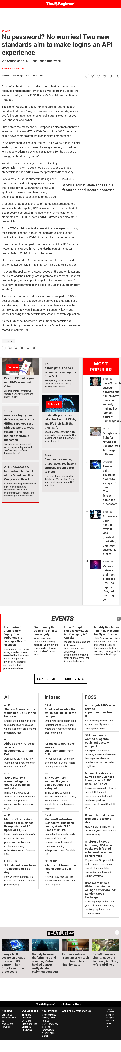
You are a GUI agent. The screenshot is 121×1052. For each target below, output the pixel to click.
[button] (119, 619)
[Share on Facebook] (87, 75)
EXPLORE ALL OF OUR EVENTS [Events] (60, 679)
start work (33, 135)
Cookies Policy (49, 1015)
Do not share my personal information (50, 1027)
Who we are (7, 1024)
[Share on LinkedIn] (99, 75)
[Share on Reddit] (111, 75)
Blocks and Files (29, 1024)
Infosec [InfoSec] (52, 697)
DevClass (26, 1021)
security (8, 341)
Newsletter (7, 1027)
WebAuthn (8, 163)
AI (6, 697)
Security (6, 30)
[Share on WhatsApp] (117, 75)
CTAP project (32, 260)
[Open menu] (115, 3)
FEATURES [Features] (60, 933)
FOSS (90, 697)
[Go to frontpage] (60, 4)
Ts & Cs (45, 1021)
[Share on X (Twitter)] (93, 75)
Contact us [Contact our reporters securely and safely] (7, 1015)
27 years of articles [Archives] (82, 1011)
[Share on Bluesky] (105, 75)
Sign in (5, 3)
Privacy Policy (48, 1017)
